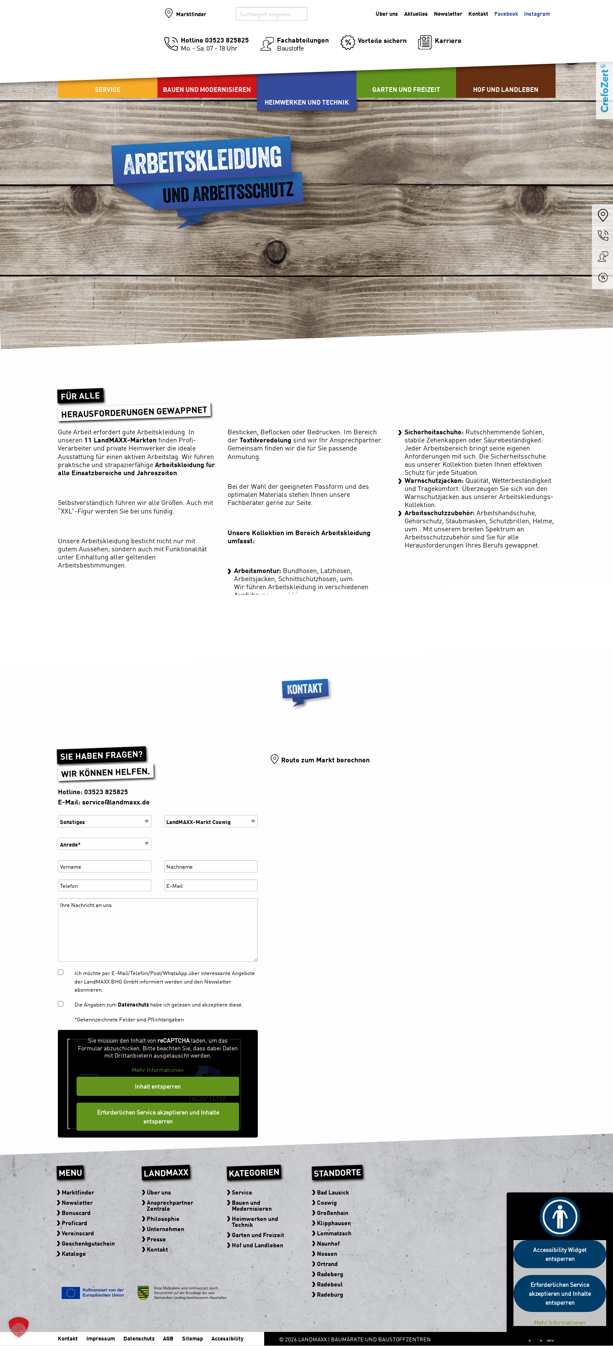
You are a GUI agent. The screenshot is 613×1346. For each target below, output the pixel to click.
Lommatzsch (334, 1233)
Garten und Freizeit (406, 89)
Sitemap (192, 1338)
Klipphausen (334, 1222)
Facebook (506, 14)
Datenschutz (133, 1004)
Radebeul (330, 1284)
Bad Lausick (333, 1192)
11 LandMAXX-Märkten (120, 439)
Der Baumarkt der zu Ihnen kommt (508, 34)
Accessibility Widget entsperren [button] (560, 1254)
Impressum (100, 1338)
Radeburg (330, 1294)
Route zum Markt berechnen (325, 759)
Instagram (537, 14)
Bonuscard (76, 1212)
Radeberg (330, 1273)
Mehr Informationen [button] (158, 1070)
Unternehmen (165, 1228)
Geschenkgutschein (88, 1243)
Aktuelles (416, 14)
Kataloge (74, 1253)
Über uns (387, 14)
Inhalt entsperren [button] (158, 1086)
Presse (156, 1239)
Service (107, 89)
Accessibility (227, 1338)
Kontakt (478, 14)
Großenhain (332, 1212)
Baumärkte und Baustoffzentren (105, 43)
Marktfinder (192, 14)
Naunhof (328, 1243)
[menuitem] (207, 76)
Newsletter (448, 14)
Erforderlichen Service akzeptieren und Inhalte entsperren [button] (158, 1116)
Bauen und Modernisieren (207, 89)
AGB (168, 1338)
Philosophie (163, 1218)
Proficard (74, 1222)
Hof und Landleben (506, 89)
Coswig (327, 1202)
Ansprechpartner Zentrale (170, 1205)
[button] (18, 1327)
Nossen (327, 1253)
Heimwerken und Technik (307, 102)
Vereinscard (78, 1233)
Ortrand (327, 1263)
